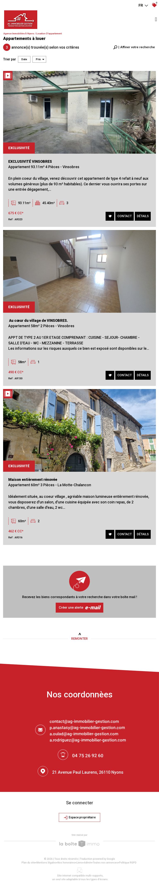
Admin (88, 862)
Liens (79, 862)
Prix (40, 59)
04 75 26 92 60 (87, 756)
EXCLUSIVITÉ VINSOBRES (30, 163)
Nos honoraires (66, 862)
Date (24, 59)
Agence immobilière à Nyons (19, 33)
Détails (142, 216)
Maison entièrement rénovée (37, 488)
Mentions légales (46, 862)
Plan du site (28, 862)
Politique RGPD (127, 862)
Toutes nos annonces (105, 862)
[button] (134, 47)
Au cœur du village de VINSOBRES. (40, 324)
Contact (124, 216)
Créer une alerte (79, 608)
